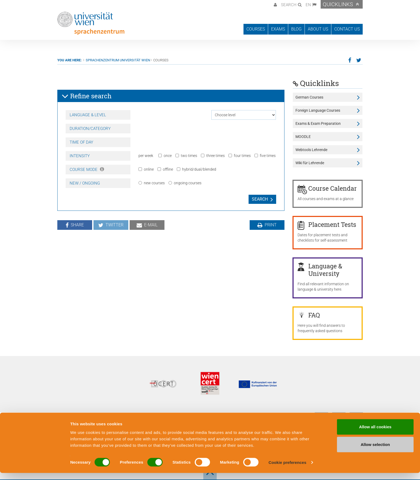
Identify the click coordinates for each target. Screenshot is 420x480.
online (146, 169)
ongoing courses (184, 183)
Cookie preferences (287, 469)
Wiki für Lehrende (309, 163)
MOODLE (303, 136)
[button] (274, 4)
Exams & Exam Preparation (318, 123)
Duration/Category (90, 128)
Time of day (81, 142)
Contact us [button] (347, 29)
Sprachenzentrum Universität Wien (118, 60)
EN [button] (308, 4)
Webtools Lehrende (311, 150)
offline (165, 169)
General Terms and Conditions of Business (198, 415)
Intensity (80, 155)
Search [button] (289, 4)
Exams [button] (278, 29)
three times (213, 155)
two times (186, 155)
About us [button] (318, 29)
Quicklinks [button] (338, 4)
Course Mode (87, 169)
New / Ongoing (85, 183)
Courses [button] (255, 29)
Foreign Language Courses (317, 110)
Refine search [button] (87, 96)
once (165, 155)
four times (239, 155)
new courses (151, 183)
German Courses (309, 97)
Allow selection (375, 451)
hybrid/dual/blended (196, 169)
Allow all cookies (375, 434)
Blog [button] (296, 29)
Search (260, 199)
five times (265, 155)
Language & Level (88, 114)
